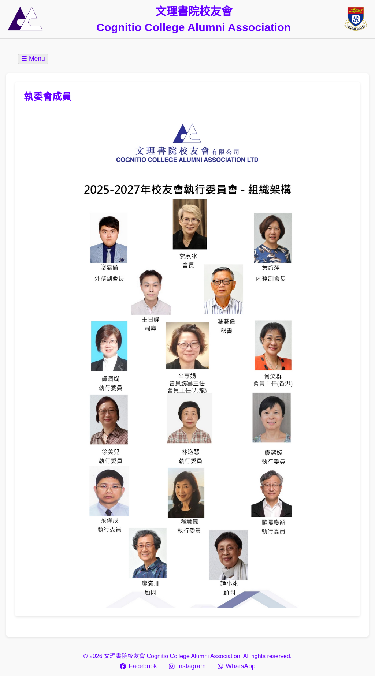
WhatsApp (236, 666)
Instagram (187, 666)
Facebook (138, 666)
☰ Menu (33, 58)
